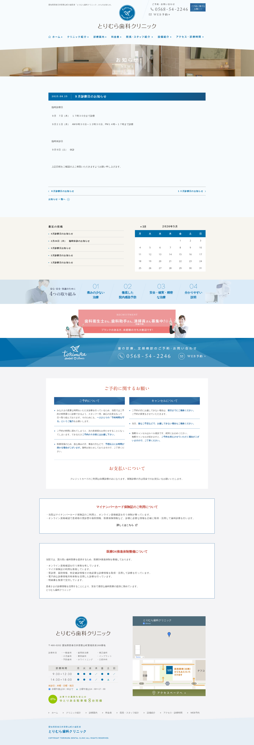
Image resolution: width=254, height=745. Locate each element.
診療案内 (93, 712)
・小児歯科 (66, 656)
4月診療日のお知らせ (62, 234)
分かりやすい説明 (193, 295)
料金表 (108, 712)
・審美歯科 (81, 656)
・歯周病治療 (82, 653)
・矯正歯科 (102, 653)
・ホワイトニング (84, 659)
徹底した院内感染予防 (127, 295)
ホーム (55, 712)
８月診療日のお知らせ (62, 191)
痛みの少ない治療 (95, 295)
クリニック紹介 (73, 712)
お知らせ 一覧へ (57, 199)
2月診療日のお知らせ (62, 255)
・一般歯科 (66, 653)
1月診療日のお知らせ (62, 262)
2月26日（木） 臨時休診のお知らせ (70, 241)
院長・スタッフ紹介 (129, 712)
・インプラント (104, 656)
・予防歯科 (66, 659)
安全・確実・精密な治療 (161, 295)
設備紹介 (151, 712)
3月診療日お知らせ (61, 248)
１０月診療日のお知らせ (190, 191)
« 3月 (143, 226)
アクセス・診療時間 (172, 712)
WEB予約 (195, 712)
